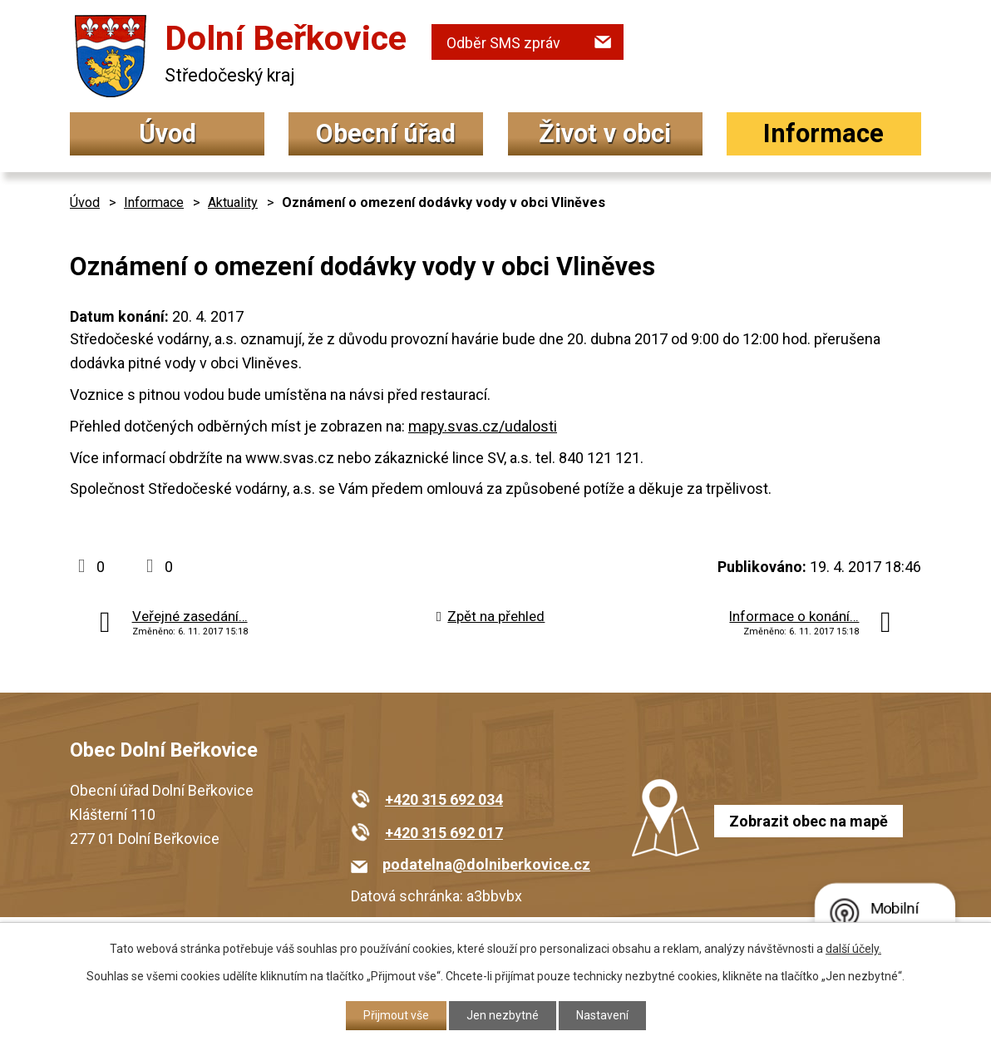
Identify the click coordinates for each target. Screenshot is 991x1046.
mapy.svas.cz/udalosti (482, 426)
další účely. (853, 948)
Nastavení (602, 1015)
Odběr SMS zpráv (503, 43)
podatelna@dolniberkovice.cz (486, 864)
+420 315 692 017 (444, 832)
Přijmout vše (396, 1015)
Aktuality (233, 202)
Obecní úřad (386, 133)
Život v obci (605, 133)
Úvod (167, 133)
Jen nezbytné (502, 1015)
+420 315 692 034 (444, 799)
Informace (823, 133)
